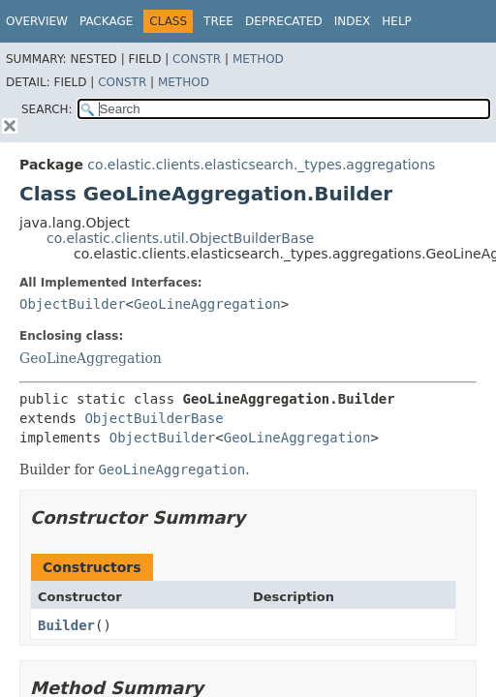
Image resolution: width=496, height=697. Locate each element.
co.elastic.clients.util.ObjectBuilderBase (180, 238)
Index (352, 21)
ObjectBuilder (72, 304)
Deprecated (284, 21)
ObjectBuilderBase (153, 418)
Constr (196, 59)
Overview (37, 21)
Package (106, 21)
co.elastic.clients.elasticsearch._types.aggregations (261, 164)
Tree (218, 21)
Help (397, 21)
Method (258, 59)
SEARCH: (47, 109)
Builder (66, 625)
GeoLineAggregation (207, 304)
